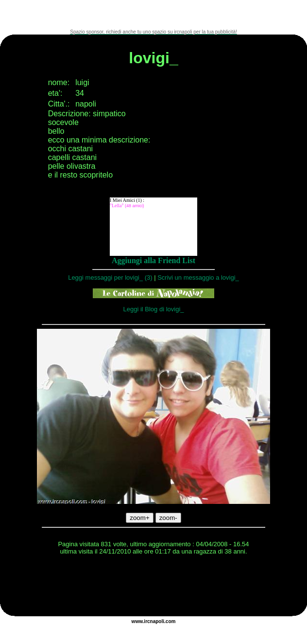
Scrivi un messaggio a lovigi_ (198, 277)
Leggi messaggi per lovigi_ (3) (110, 277)
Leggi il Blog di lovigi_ (153, 309)
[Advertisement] (153, 14)
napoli (157, 621)
